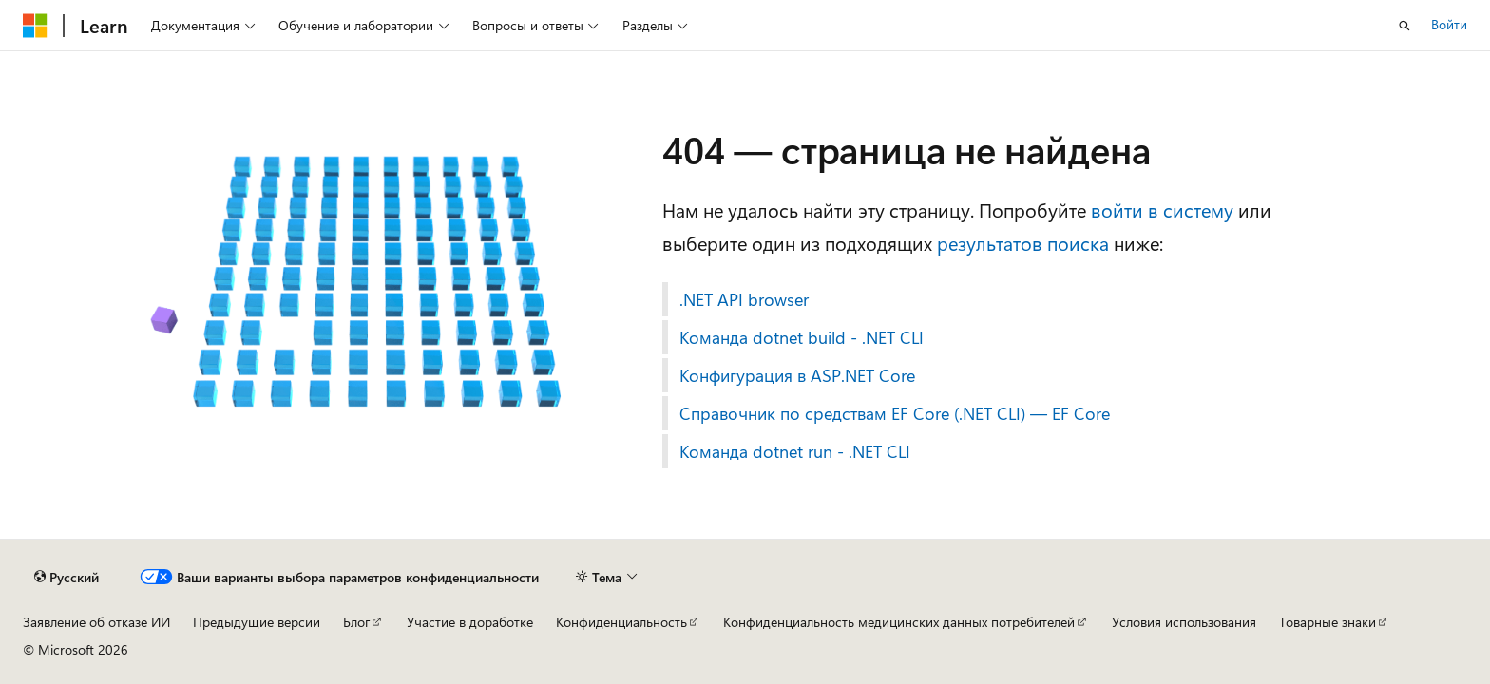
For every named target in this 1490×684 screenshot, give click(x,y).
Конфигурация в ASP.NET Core (797, 375)
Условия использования (1184, 622)
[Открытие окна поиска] (1404, 26)
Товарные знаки (1327, 622)
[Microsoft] (35, 25)
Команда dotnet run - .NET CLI (794, 451)
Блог (356, 622)
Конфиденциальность (621, 622)
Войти (1449, 24)
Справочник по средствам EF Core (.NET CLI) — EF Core (894, 413)
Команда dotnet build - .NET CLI (801, 337)
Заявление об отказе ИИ (96, 622)
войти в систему (1162, 209)
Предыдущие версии (256, 622)
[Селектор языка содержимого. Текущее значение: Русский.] (66, 577)
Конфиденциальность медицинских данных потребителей (899, 622)
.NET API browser (744, 299)
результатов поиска (1023, 243)
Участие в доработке (470, 622)
